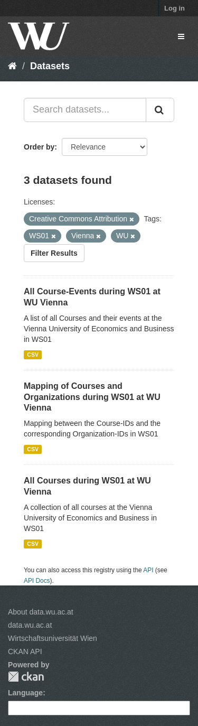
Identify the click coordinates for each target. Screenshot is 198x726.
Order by (39, 147)
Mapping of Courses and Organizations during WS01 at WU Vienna (92, 397)
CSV (33, 354)
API (148, 570)
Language (25, 692)
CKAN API (25, 651)
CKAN (26, 676)
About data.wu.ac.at (40, 612)
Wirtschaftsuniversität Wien (52, 638)
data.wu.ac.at (30, 625)
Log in (174, 8)
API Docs (37, 580)
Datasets (50, 66)
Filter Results (54, 253)
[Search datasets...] (85, 110)
